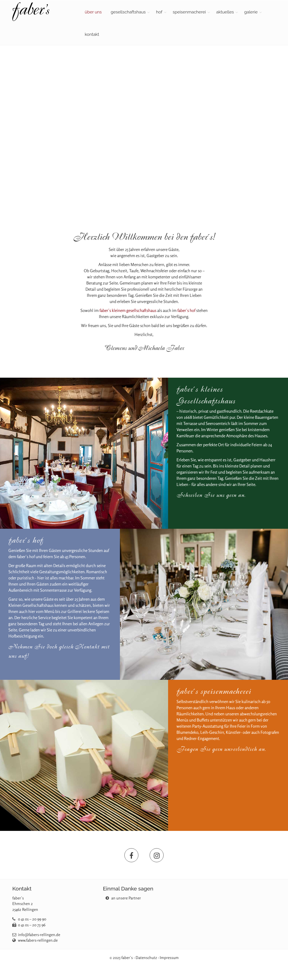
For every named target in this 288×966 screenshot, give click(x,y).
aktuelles (225, 12)
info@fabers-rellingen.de (39, 934)
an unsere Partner (123, 898)
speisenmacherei (189, 12)
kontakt (92, 34)
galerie (251, 12)
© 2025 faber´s (121, 957)
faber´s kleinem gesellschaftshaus (127, 310)
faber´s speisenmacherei (213, 691)
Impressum (169, 957)
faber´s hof (186, 310)
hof (159, 12)
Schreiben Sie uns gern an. (211, 495)
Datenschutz (146, 957)
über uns (93, 12)
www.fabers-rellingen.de (38, 940)
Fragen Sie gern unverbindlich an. (221, 749)
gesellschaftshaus (128, 12)
